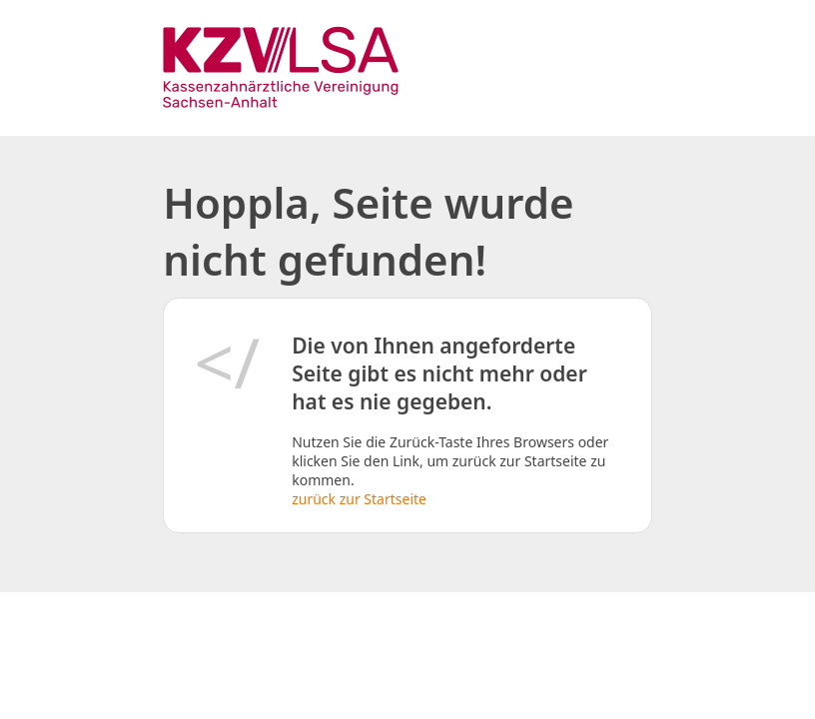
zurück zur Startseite (359, 498)
